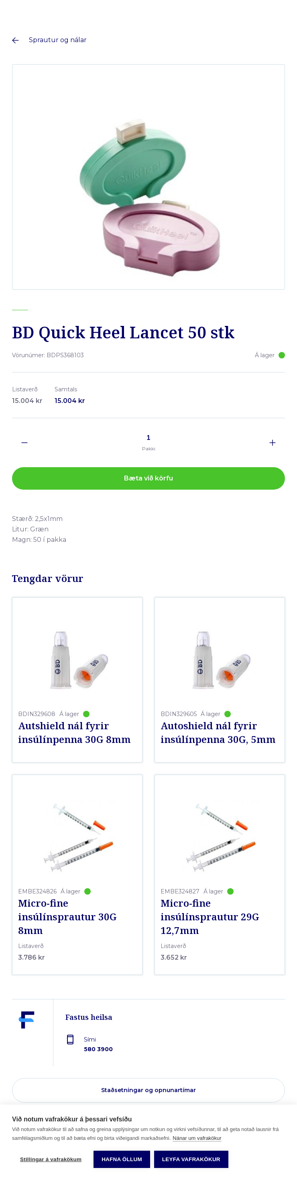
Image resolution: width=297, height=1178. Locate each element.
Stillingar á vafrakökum (50, 1159)
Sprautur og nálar (58, 40)
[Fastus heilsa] (26, 1036)
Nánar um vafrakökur (197, 1138)
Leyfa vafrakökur (191, 1159)
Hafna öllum (122, 1159)
